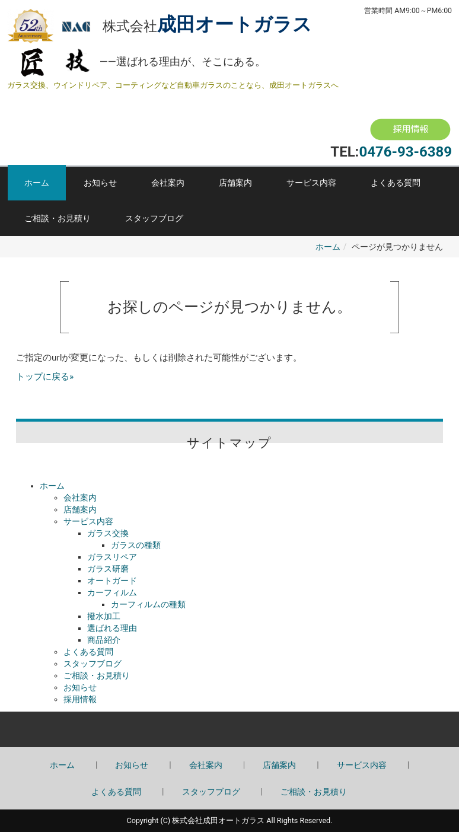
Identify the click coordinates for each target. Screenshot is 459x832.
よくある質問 (395, 182)
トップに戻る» (45, 376)
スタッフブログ (154, 218)
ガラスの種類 (136, 545)
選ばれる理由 (112, 628)
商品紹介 (103, 640)
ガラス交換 (108, 533)
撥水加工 (103, 616)
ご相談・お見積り (57, 218)
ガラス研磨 (108, 568)
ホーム (36, 182)
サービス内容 (311, 182)
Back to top (229, 729)
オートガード (112, 580)
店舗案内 (235, 182)
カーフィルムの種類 (148, 604)
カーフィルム (112, 592)
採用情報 (80, 699)
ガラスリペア (112, 557)
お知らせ (100, 182)
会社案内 (167, 182)
